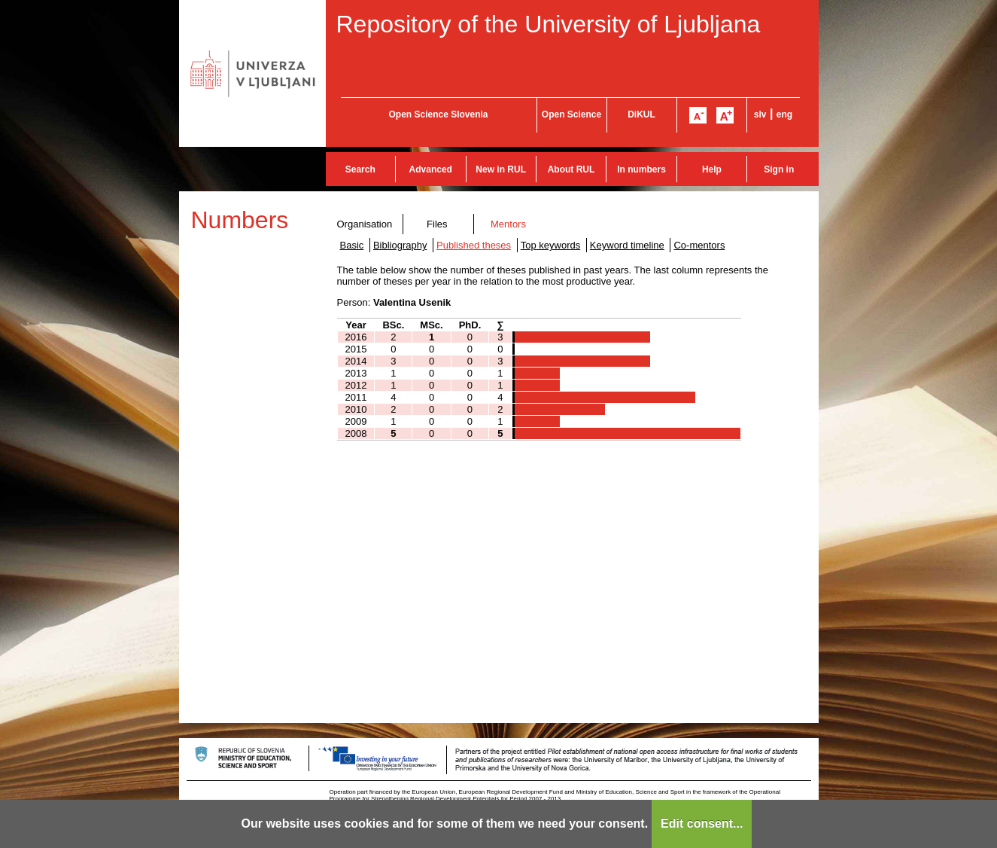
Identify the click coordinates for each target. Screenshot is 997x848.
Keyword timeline (627, 245)
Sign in (779, 169)
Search (360, 169)
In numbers (641, 169)
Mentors (508, 224)
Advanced (430, 169)
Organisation (365, 224)
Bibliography (400, 245)
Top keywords (550, 245)
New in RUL (501, 169)
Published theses (473, 245)
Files (437, 224)
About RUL (571, 169)
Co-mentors (699, 245)
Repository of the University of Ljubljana (548, 24)
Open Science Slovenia (438, 114)
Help (712, 169)
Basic (352, 245)
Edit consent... (702, 823)
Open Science (571, 114)
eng (784, 114)
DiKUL (641, 114)
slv (760, 114)
